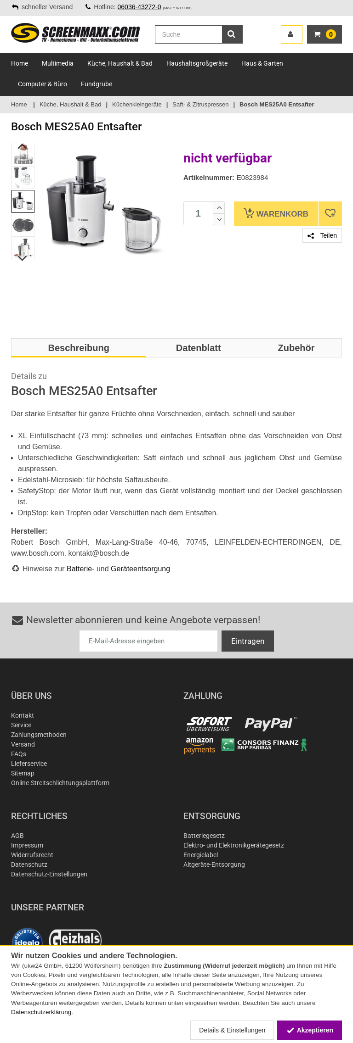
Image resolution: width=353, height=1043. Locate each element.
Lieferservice (29, 763)
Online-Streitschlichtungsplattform (60, 782)
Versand (23, 744)
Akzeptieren (309, 1030)
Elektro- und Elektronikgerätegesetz (233, 845)
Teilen (322, 235)
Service (21, 725)
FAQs (18, 754)
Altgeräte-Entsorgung (214, 864)
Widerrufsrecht (32, 855)
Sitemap (22, 773)
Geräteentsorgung (140, 569)
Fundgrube (96, 84)
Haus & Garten (262, 63)
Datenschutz (29, 864)
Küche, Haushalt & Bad (120, 63)
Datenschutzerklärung (41, 1012)
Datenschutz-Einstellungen (49, 874)
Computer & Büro (42, 84)
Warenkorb (276, 213)
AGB (17, 835)
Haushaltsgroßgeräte (197, 63)
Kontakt (22, 715)
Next (23, 258)
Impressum (27, 845)
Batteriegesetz (204, 835)
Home (19, 63)
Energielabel (200, 855)
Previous (23, 146)
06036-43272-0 (139, 7)
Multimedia (58, 63)
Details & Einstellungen (232, 1030)
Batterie (79, 569)
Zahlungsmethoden (39, 734)
